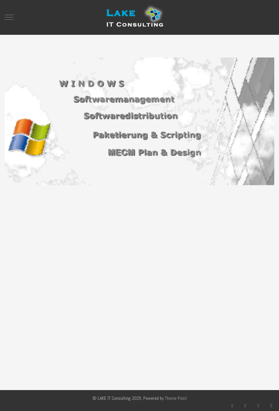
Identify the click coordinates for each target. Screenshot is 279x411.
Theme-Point (176, 398)
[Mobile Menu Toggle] (9, 17)
